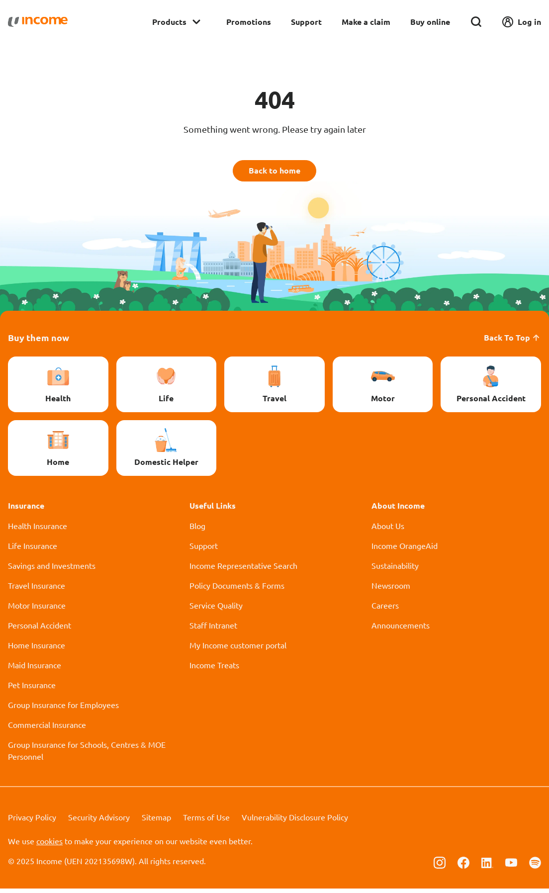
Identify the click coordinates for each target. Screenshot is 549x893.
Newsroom (390, 590)
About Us (387, 530)
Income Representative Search (243, 570)
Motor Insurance (37, 610)
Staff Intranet (213, 629)
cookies (49, 845)
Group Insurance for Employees (63, 709)
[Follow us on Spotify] (535, 866)
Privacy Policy (32, 821)
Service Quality (216, 610)
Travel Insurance (36, 590)
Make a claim (366, 21)
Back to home (275, 173)
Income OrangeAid (404, 550)
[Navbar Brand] (38, 22)
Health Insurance (37, 530)
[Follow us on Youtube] (511, 866)
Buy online (430, 21)
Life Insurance (32, 550)
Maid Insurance (34, 669)
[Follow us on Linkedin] (487, 866)
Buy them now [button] (38, 342)
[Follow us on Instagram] (440, 866)
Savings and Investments (51, 570)
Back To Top (512, 342)
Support (306, 21)
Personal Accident (39, 629)
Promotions (248, 21)
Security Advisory (99, 821)
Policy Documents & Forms (236, 590)
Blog (197, 530)
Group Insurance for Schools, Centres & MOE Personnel (87, 755)
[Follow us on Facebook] (463, 866)
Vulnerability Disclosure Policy (295, 821)
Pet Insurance (32, 689)
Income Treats (214, 669)
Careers (385, 610)
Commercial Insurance (47, 729)
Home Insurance (36, 649)
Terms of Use (206, 821)
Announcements (400, 629)
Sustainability (395, 570)
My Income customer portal (237, 649)
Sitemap (156, 821)
